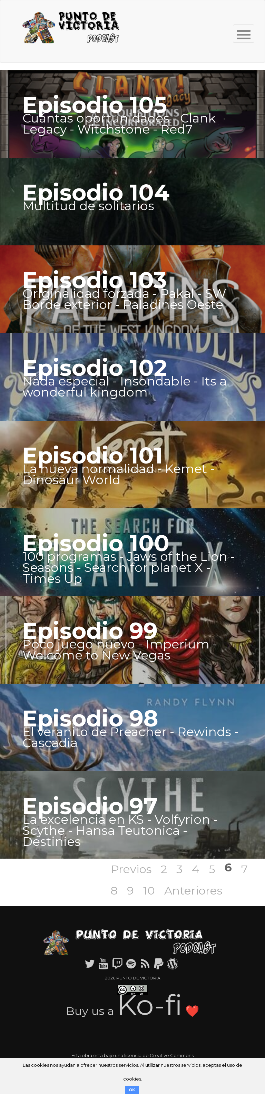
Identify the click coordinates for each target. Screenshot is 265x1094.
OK (132, 1089)
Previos (131, 869)
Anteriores (193, 890)
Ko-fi (149, 1005)
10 (149, 890)
